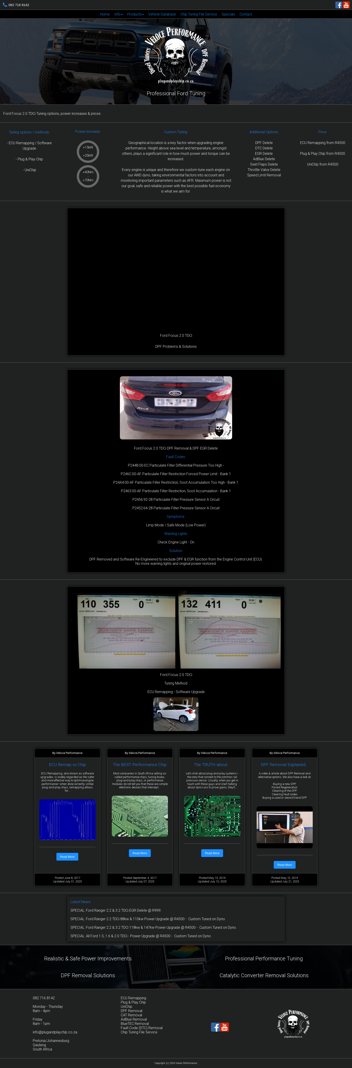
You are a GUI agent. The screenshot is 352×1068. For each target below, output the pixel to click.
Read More (67, 856)
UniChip (126, 1006)
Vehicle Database (162, 14)
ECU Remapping (133, 998)
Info (118, 14)
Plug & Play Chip (133, 1002)
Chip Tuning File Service (198, 14)
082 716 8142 (19, 5)
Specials (228, 14)
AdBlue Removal (134, 1019)
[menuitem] (105, 14)
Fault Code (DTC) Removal (142, 1028)
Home (105, 14)
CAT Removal (131, 1015)
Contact (246, 14)
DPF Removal (131, 1011)
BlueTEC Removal (135, 1023)
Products (135, 14)
